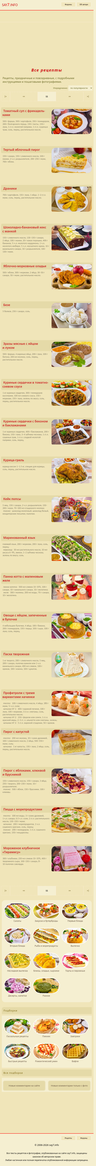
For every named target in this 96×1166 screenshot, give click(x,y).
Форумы (68, 4)
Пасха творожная (47, 654)
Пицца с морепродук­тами (47, 810)
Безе (47, 305)
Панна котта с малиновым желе (47, 579)
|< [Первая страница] (5, 96)
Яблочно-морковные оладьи (47, 266)
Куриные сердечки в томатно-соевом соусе (47, 385)
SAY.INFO (10, 4)
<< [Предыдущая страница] (24, 96)
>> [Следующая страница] (70, 96)
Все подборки (13, 1072)
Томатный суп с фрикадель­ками (47, 113)
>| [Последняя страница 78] (88, 96)
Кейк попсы (47, 499)
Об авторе (84, 4)
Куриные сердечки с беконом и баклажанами (47, 424)
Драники (47, 189)
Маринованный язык (47, 538)
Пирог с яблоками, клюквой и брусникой (47, 773)
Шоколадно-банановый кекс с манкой (47, 230)
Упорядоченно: (60, 88)
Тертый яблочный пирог (47, 150)
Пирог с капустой (47, 732)
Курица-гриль (47, 460)
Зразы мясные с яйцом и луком (47, 346)
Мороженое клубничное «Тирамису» (47, 850)
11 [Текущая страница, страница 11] (47, 96)
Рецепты (68, 1138)
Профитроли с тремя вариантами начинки (47, 695)
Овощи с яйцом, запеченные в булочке (47, 618)
